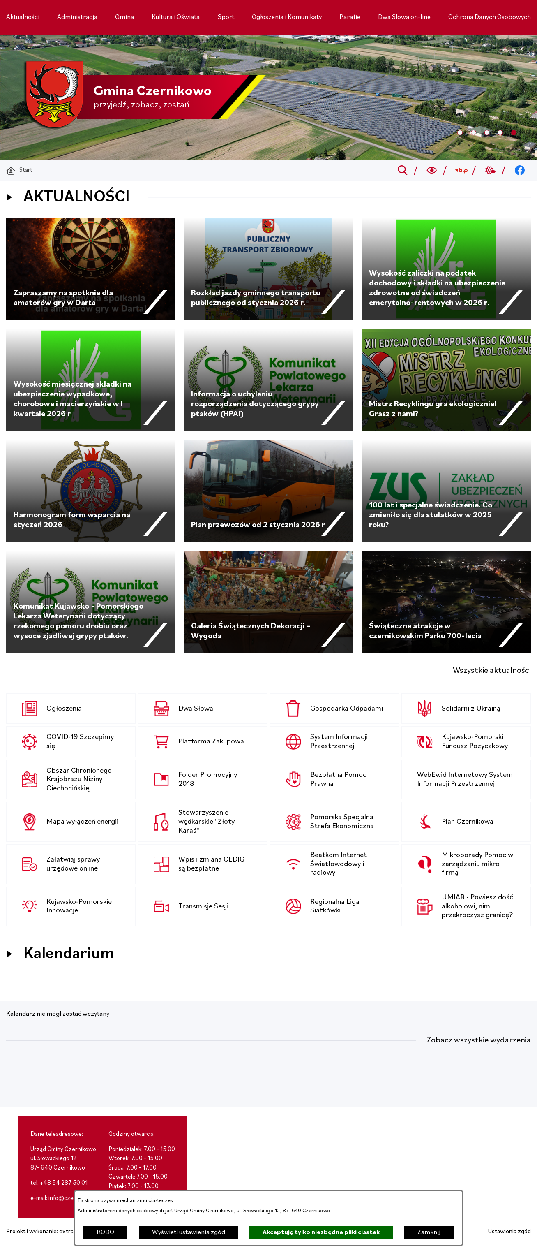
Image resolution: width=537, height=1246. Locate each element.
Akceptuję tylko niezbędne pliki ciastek (321, 1232)
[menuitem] (22, 17)
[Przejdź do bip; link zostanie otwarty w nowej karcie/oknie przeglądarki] (461, 170)
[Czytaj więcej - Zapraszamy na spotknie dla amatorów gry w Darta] (90, 269)
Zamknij (428, 1232)
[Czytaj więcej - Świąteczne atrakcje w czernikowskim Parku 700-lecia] (446, 602)
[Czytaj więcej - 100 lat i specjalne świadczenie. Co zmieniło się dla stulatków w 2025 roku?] (446, 491)
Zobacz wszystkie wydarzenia (479, 1040)
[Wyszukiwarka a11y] (432, 170)
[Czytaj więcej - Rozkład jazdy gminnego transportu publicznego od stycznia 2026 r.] (268, 269)
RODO (105, 1232)
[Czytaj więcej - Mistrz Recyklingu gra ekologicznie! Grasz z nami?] (446, 380)
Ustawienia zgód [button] (509, 1232)
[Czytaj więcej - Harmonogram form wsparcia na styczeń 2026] (90, 491)
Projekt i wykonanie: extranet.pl (47, 1232)
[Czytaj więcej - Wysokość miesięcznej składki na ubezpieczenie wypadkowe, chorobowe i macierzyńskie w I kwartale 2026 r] (90, 380)
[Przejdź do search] (402, 170)
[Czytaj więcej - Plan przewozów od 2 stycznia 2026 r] (268, 491)
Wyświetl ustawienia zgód (188, 1232)
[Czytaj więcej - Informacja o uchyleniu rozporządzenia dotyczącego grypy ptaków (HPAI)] (268, 380)
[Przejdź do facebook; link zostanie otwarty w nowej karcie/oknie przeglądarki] (520, 170)
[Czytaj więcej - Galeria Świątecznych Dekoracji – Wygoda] (268, 602)
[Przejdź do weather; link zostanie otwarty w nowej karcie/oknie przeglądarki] (490, 170)
